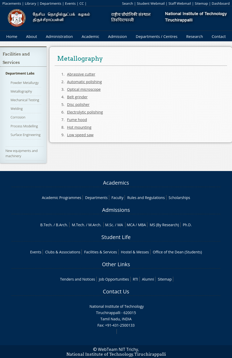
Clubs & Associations (62, 251)
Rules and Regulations (146, 197)
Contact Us (116, 291)
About (31, 36)
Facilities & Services (100, 251)
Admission (117, 36)
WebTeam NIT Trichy (118, 349)
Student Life (116, 237)
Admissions (116, 209)
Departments (50, 3)
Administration (59, 36)
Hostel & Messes (135, 251)
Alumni (148, 279)
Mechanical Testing (25, 100)
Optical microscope (84, 89)
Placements (11, 3)
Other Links (116, 264)
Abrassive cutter (81, 74)
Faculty (117, 197)
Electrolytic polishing (85, 112)
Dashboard (221, 3)
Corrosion (18, 117)
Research (194, 36)
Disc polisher (78, 104)
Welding (17, 108)
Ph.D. (187, 224)
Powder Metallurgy (25, 82)
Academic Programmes (61, 197)
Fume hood (77, 119)
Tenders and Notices (77, 279)
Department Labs (19, 73)
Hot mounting (79, 127)
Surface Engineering (25, 134)
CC (81, 3)
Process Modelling (24, 126)
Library (30, 3)
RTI (135, 279)
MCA (131, 224)
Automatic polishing (84, 81)
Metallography (21, 91)
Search (127, 3)
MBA (142, 224)
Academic (90, 36)
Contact (219, 36)
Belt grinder (77, 96)
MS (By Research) (164, 224)
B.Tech (46, 224)
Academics (116, 182)
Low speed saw (80, 134)
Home (11, 36)
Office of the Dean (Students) (177, 251)
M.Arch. (94, 224)
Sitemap (201, 3)
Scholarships (179, 197)
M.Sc (109, 224)
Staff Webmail (180, 3)
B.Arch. (62, 224)
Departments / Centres (157, 36)
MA (120, 224)
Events (70, 3)
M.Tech (78, 224)
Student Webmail (151, 3)
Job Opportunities (114, 279)
